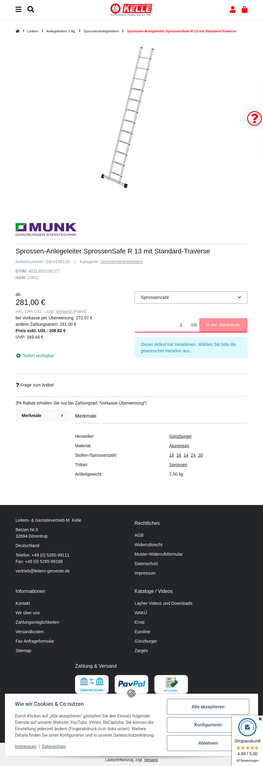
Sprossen (178, 464)
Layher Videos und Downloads (164, 603)
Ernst (140, 622)
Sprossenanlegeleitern (121, 261)
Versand (64, 311)
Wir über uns (28, 612)
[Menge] (162, 325)
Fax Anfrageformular (35, 641)
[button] (233, 10)
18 (171, 455)
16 (178, 455)
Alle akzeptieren (208, 707)
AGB (139, 535)
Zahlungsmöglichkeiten (37, 622)
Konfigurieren (208, 725)
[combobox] (191, 297)
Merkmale (42, 415)
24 (193, 455)
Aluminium (179, 445)
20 (200, 455)
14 (186, 455)
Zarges (141, 650)
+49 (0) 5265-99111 (50, 555)
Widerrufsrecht (148, 544)
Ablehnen (208, 743)
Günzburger (180, 436)
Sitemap (23, 650)
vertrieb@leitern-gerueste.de (43, 570)
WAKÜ (141, 612)
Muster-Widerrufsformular (159, 554)
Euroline (142, 631)
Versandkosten (30, 631)
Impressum (145, 573)
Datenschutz (146, 563)
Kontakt (23, 603)
